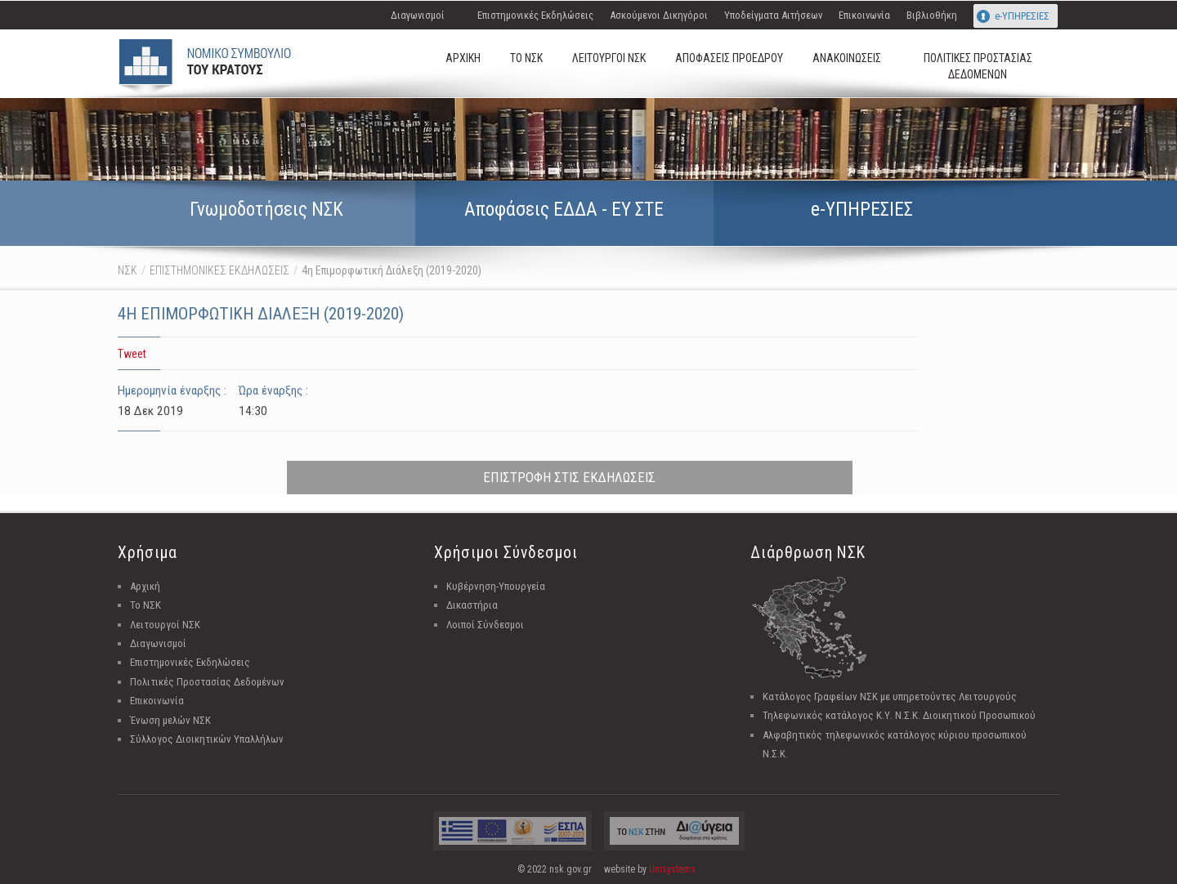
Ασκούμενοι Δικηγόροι (659, 15)
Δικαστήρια (472, 605)
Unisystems (672, 869)
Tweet (132, 353)
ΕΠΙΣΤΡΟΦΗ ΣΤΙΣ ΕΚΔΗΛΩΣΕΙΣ (569, 477)
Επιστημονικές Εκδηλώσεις (535, 15)
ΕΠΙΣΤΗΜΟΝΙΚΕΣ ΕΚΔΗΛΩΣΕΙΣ (219, 270)
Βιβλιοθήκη (931, 15)
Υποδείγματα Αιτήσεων (773, 15)
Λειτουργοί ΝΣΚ (165, 624)
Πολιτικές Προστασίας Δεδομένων (207, 682)
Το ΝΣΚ (145, 605)
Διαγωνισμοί (418, 15)
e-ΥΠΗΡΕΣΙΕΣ (1022, 16)
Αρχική (145, 586)
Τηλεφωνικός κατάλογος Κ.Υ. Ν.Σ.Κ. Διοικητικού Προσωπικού (899, 715)
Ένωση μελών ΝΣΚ (170, 720)
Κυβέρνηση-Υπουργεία (495, 586)
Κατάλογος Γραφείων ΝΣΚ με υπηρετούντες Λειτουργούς (890, 696)
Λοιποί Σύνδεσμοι (485, 624)
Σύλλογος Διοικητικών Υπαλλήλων (207, 739)
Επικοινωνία (864, 15)
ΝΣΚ (127, 270)
